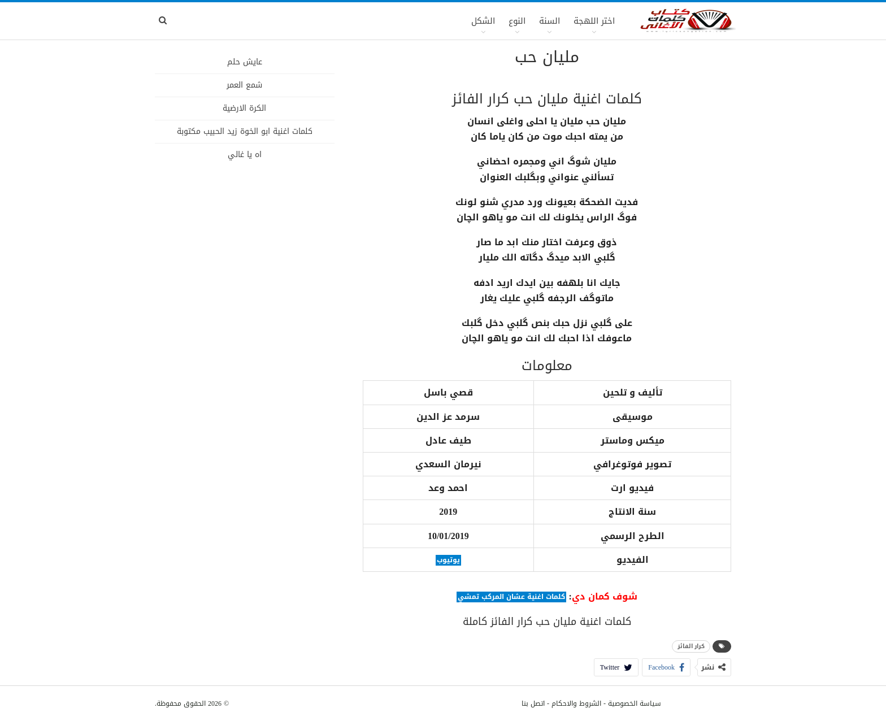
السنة (549, 21)
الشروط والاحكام (576, 703)
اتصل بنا (533, 703)
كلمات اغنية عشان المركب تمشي (511, 597)
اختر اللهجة (594, 21)
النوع (517, 21)
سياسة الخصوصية (634, 703)
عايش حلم (244, 62)
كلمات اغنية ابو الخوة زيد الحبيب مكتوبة (244, 131)
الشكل (483, 21)
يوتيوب (448, 560)
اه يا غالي (245, 154)
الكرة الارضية (244, 108)
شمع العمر (244, 85)
